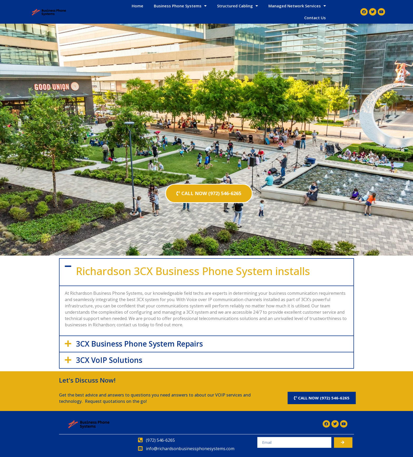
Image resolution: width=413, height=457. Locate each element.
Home (137, 5)
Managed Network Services (297, 6)
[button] (209, 193)
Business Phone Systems (180, 6)
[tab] (206, 272)
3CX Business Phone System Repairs (139, 344)
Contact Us (315, 17)
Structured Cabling (237, 6)
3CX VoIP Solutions (109, 360)
